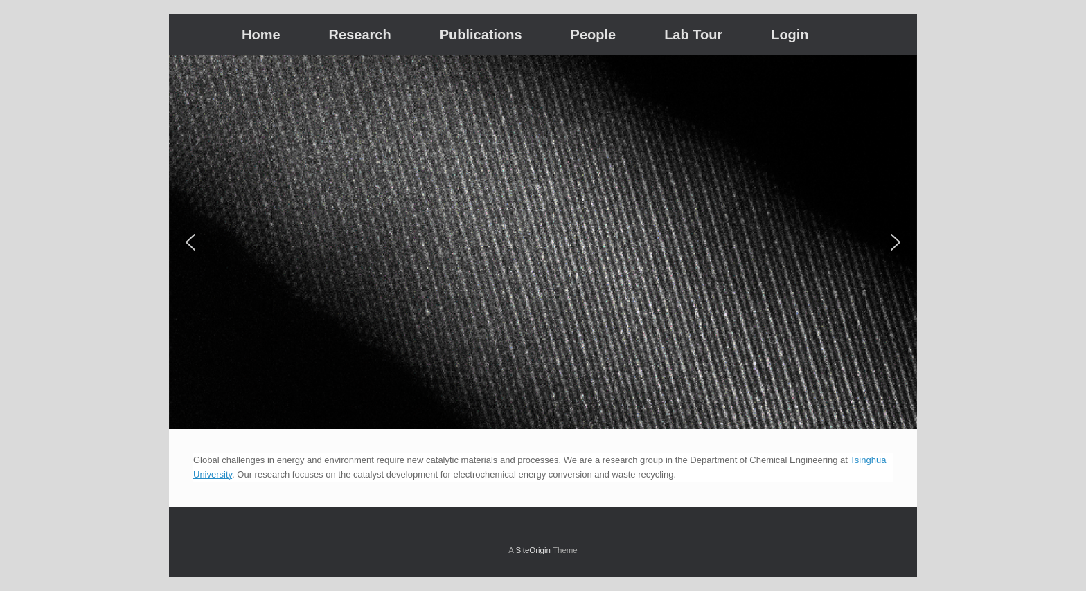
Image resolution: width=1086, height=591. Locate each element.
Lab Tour (693, 34)
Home (261, 34)
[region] (543, 242)
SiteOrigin (533, 550)
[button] (190, 242)
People (593, 34)
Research (360, 34)
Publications (481, 34)
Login (789, 34)
